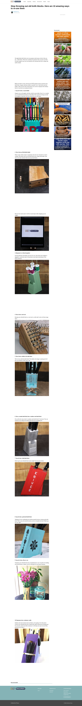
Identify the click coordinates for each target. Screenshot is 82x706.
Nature (44, 1)
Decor (49, 1)
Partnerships (51, 690)
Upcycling (29, 1)
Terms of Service (66, 690)
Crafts (24, 1)
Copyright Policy (66, 694)
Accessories (39, 1)
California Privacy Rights (67, 693)
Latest (39, 690)
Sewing (34, 1)
